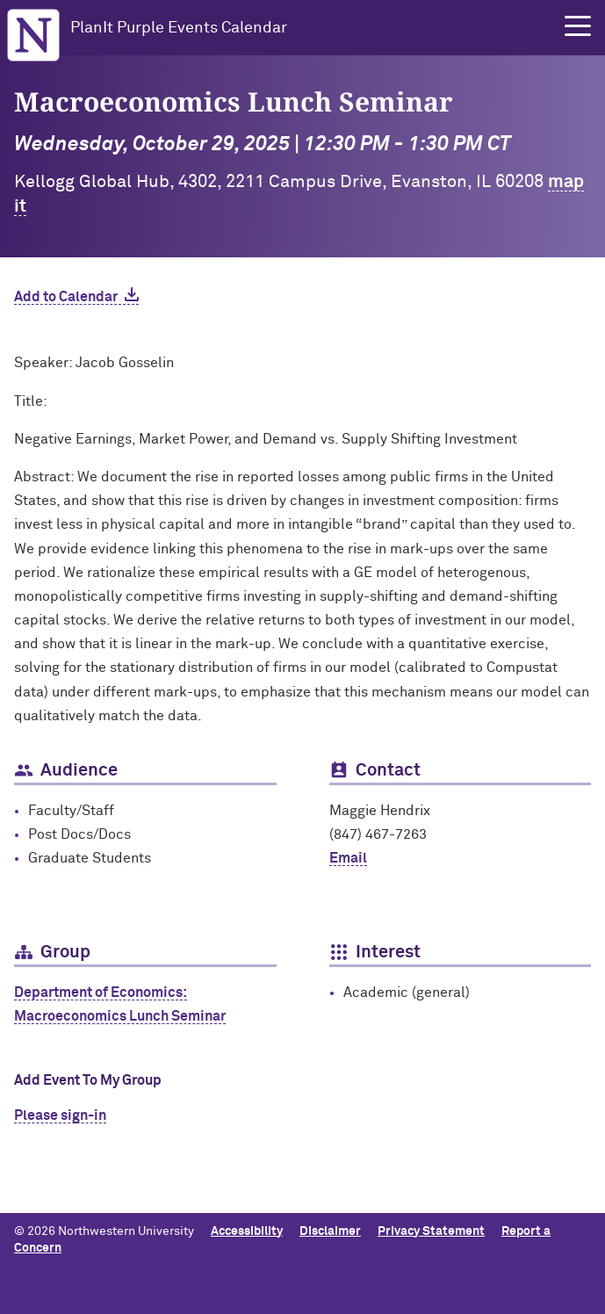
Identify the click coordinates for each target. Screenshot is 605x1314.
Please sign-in (60, 1115)
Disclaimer (330, 1231)
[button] (578, 26)
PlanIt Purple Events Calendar (178, 28)
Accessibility (247, 1231)
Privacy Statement (431, 1231)
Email (348, 858)
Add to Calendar (66, 297)
